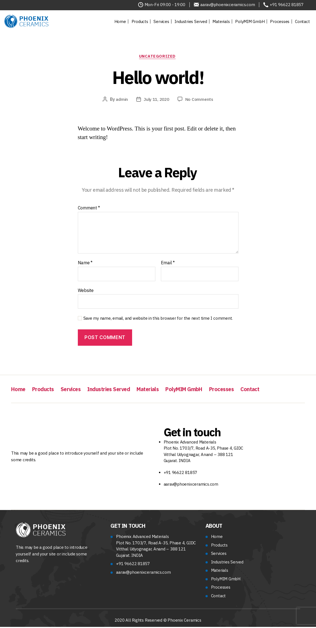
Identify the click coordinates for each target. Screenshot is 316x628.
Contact (302, 21)
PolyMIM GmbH (249, 21)
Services (161, 21)
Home (120, 21)
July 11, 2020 (156, 100)
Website (86, 291)
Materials (221, 21)
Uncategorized (158, 57)
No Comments (200, 100)
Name (85, 263)
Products (140, 21)
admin (120, 100)
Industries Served (190, 21)
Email (168, 263)
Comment (89, 209)
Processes (279, 21)
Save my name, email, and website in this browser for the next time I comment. (158, 319)
